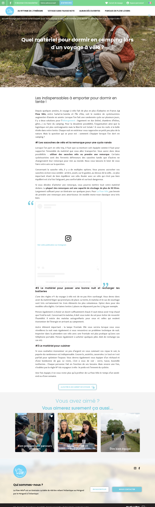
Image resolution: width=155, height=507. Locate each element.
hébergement (68, 121)
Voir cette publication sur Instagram (51, 245)
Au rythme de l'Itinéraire (30, 10)
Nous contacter (127, 489)
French (150, 3)
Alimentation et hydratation (77, 444)
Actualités (51, 20)
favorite (51, 416)
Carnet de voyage (116, 3)
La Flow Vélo (102, 191)
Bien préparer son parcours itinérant (34, 444)
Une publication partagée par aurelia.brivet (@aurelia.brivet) (68, 282)
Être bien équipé (120, 445)
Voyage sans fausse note (61, 10)
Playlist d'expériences (29, 20)
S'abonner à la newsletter (26, 3)
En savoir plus (99, 489)
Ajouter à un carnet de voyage (75, 387)
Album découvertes (89, 10)
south (77, 69)
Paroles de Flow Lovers (117, 10)
